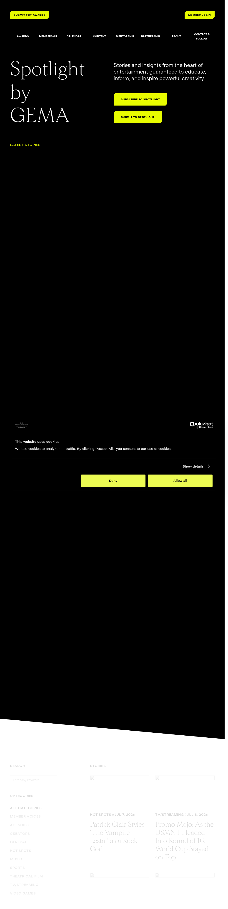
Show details (193, 466)
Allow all (180, 481)
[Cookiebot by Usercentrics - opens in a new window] (193, 424)
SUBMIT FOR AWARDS (29, 15)
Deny (113, 481)
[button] (22, 36)
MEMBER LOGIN (199, 15)
